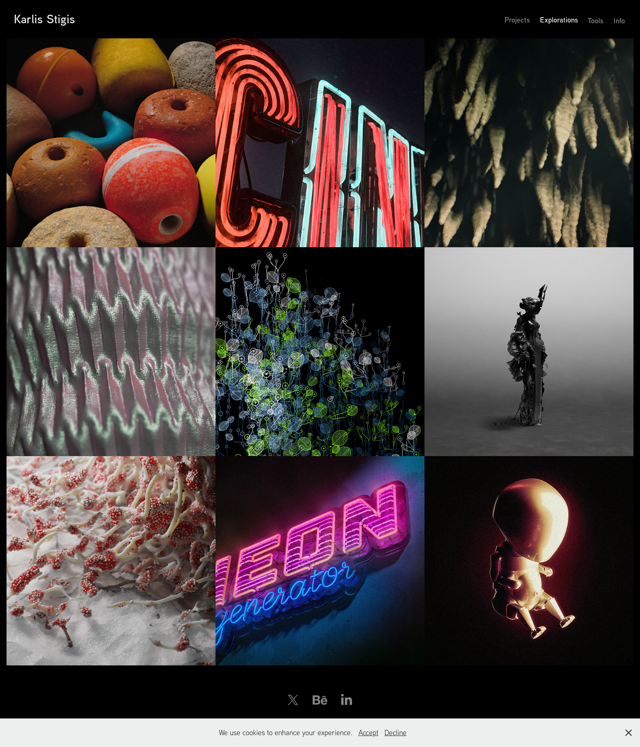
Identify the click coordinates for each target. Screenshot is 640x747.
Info (619, 20)
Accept (368, 732)
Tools (595, 20)
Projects (517, 19)
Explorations (559, 19)
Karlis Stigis (44, 19)
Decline (395, 732)
